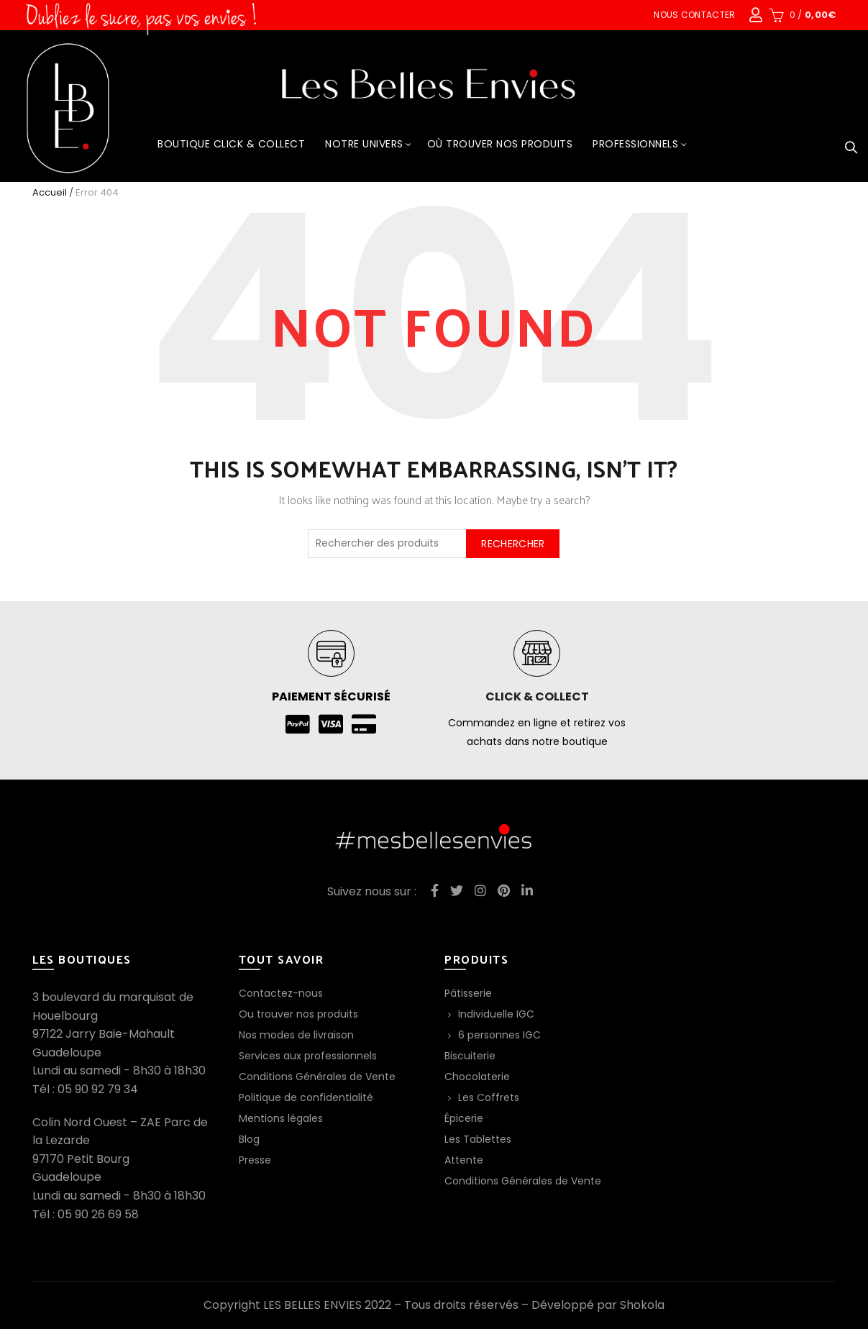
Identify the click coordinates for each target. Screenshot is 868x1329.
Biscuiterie (469, 1056)
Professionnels (635, 144)
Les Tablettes (477, 1139)
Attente (463, 1160)
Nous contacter (694, 15)
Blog (249, 1139)
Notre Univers (364, 144)
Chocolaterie (477, 1076)
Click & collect (537, 696)
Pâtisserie (468, 993)
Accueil (49, 192)
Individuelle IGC (496, 1014)
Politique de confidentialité (306, 1097)
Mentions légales (281, 1118)
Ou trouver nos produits (298, 1014)
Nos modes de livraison (296, 1035)
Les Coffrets (488, 1097)
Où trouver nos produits (500, 144)
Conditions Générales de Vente (317, 1076)
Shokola (642, 1305)
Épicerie (463, 1118)
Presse (255, 1160)
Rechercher (512, 543)
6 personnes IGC (499, 1035)
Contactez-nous (281, 993)
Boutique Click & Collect (231, 144)
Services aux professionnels (308, 1056)
